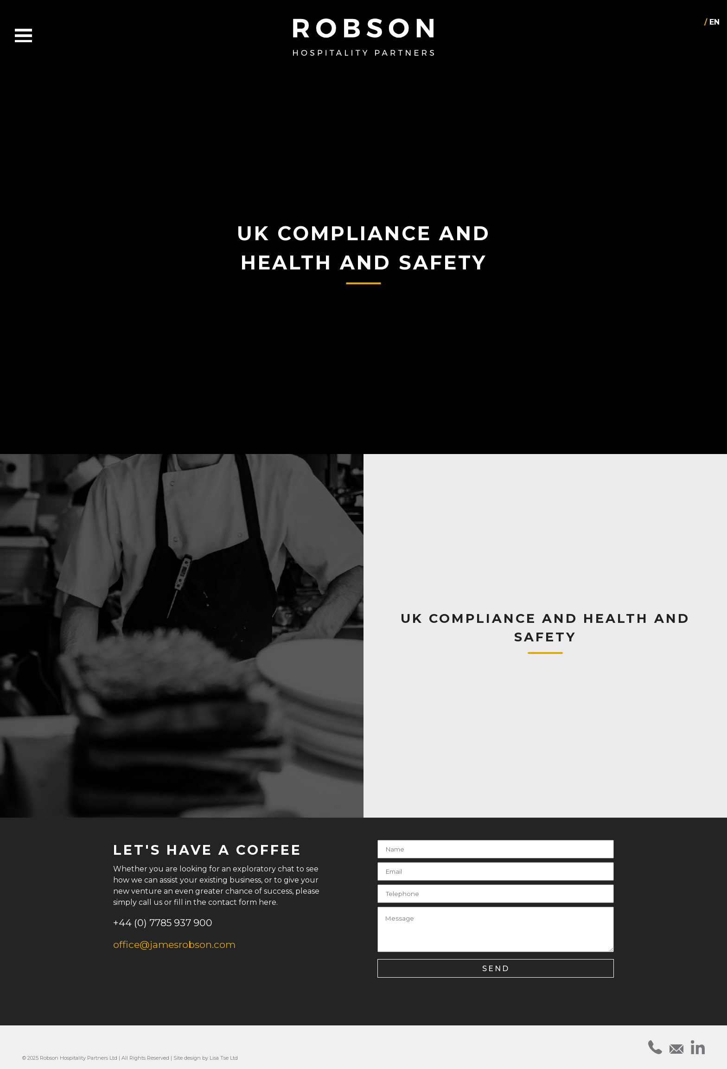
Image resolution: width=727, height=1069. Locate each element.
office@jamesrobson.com (174, 944)
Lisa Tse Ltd (224, 1058)
